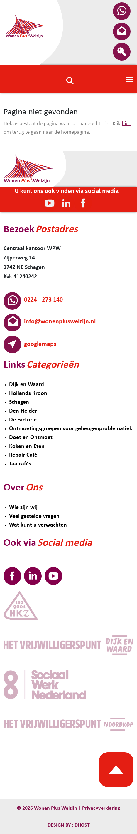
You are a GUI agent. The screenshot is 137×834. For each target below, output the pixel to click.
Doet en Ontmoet (31, 438)
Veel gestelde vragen (34, 516)
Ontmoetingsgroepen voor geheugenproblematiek (70, 429)
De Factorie (23, 420)
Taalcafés (20, 464)
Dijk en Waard (26, 385)
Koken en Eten (27, 446)
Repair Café (23, 455)
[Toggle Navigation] (130, 79)
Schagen (19, 402)
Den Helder (23, 411)
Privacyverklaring (101, 808)
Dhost (81, 825)
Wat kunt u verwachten (38, 525)
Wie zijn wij (23, 507)
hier (126, 124)
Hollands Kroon (28, 393)
